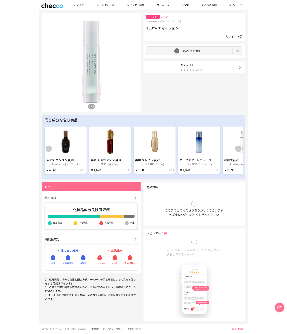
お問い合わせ (134, 328)
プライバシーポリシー (113, 328)
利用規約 (95, 328)
